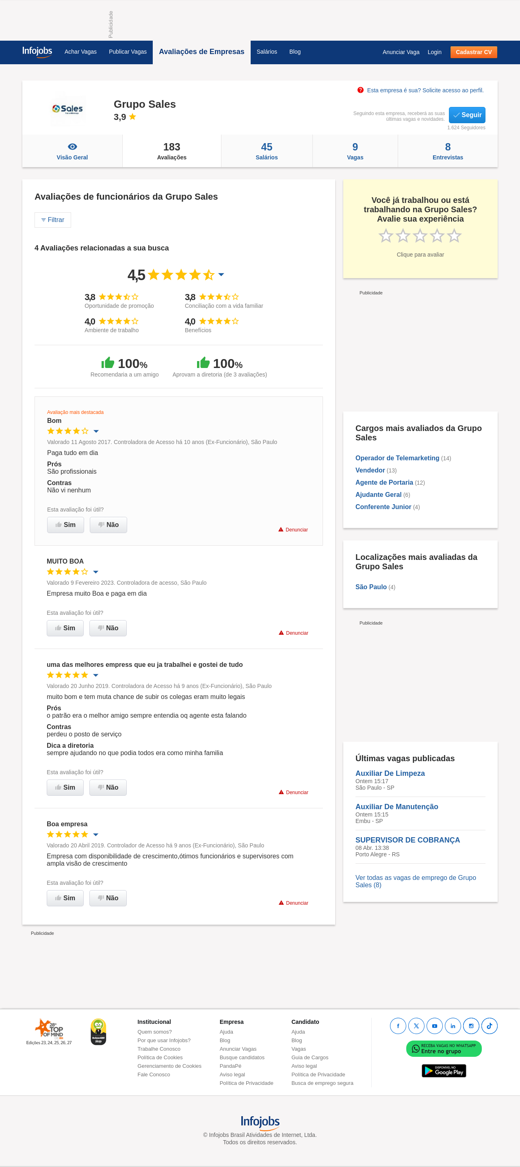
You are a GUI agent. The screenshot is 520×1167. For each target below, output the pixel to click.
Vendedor (370, 470)
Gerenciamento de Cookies (170, 1066)
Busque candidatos (242, 1057)
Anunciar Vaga (401, 52)
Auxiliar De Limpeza (390, 773)
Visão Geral (72, 151)
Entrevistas (447, 151)
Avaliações (172, 151)
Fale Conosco (154, 1074)
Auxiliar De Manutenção (396, 807)
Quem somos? (155, 1032)
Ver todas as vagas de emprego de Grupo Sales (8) (415, 881)
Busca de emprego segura (322, 1083)
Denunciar (293, 530)
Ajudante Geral (378, 494)
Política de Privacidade (246, 1083)
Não (108, 524)
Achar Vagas (81, 51)
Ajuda (226, 1032)
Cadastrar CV (474, 52)
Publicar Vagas (128, 51)
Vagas (355, 151)
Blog (295, 51)
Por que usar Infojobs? (164, 1040)
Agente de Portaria (384, 482)
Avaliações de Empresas (201, 52)
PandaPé (231, 1066)
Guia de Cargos (309, 1057)
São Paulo (371, 587)
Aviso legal (232, 1074)
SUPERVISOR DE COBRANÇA (407, 840)
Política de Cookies (160, 1057)
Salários (267, 51)
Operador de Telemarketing (397, 458)
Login (435, 52)
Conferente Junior (383, 506)
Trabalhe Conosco (159, 1049)
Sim (66, 524)
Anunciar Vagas (238, 1049)
